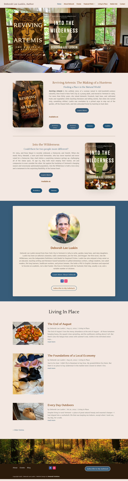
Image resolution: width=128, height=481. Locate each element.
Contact (122, 4)
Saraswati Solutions (53, 476)
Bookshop (36, 190)
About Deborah (69, 4)
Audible (107, 126)
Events (79, 4)
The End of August (59, 324)
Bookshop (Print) (55, 127)
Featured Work (88, 4)
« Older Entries (18, 430)
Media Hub (113, 4)
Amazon (90, 126)
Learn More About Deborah (64, 274)
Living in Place (102, 4)
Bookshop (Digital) (73, 127)
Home (59, 4)
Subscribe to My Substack (64, 288)
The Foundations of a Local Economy (71, 355)
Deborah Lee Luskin (57, 328)
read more (51, 342)
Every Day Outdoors (61, 405)
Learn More (82, 110)
